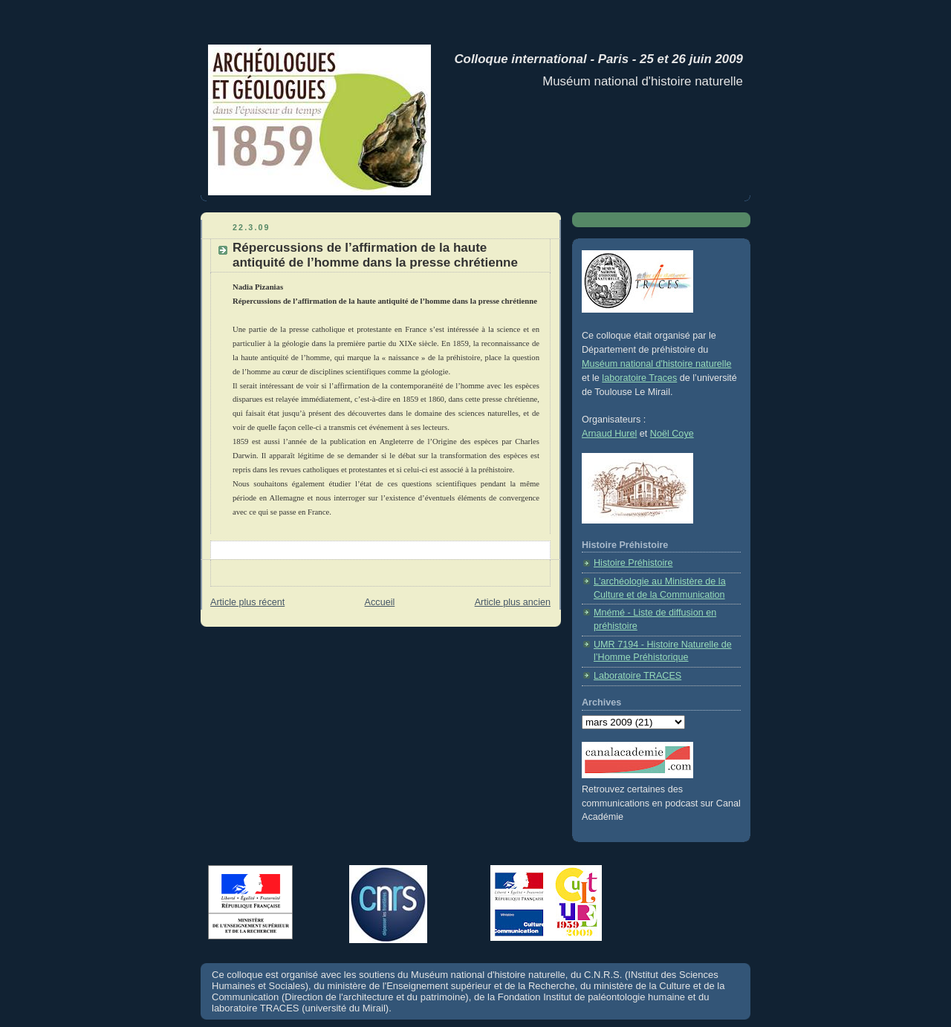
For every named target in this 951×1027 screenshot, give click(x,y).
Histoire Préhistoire (633, 563)
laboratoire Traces (639, 378)
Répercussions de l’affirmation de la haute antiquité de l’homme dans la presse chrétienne (375, 255)
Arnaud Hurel (609, 433)
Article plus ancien (513, 602)
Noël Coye (672, 433)
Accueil (380, 602)
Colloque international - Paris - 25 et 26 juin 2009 (595, 59)
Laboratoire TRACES (637, 676)
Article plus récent (247, 602)
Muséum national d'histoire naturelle (656, 364)
